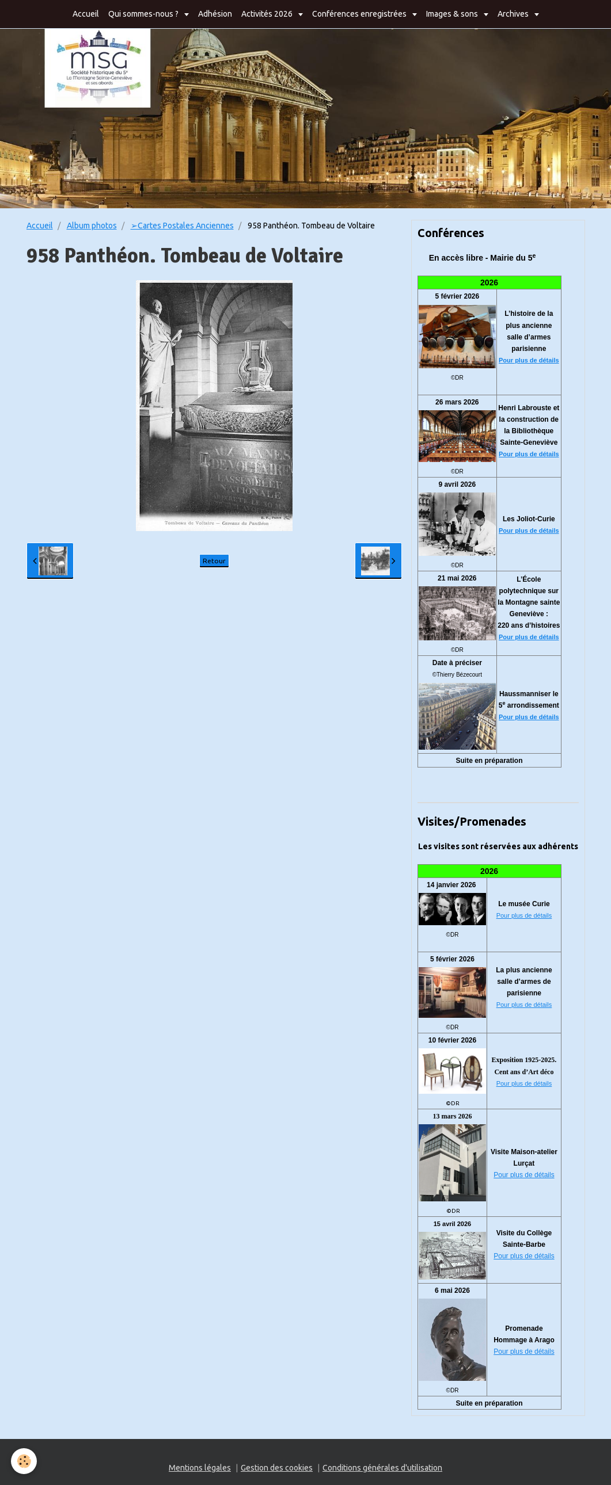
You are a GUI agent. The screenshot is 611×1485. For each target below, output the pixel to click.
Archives (514, 13)
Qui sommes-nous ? (144, 13)
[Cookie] (24, 1461)
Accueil (86, 13)
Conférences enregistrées (360, 13)
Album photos (92, 225)
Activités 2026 (267, 13)
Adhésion (215, 13)
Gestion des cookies (277, 1467)
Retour (214, 560)
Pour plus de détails (529, 360)
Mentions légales (200, 1467)
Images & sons (453, 13)
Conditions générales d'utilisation (382, 1467)
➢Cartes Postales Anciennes (182, 225)
